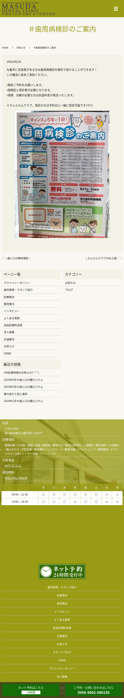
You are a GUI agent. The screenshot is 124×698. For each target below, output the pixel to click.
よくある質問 (12, 318)
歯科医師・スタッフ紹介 (18, 290)
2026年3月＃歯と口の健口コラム (23, 387)
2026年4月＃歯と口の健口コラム (23, 380)
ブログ (69, 290)
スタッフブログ (62, 652)
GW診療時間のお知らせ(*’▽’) (21, 372)
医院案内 (9, 304)
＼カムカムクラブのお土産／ (102, 258)
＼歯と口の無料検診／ (18, 258)
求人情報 (9, 332)
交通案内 (9, 339)
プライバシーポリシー (17, 283)
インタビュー (12, 311)
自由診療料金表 (13, 325)
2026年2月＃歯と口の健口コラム (23, 401)
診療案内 (9, 297)
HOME (5, 47)
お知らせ (20, 47)
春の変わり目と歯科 (16, 394)
